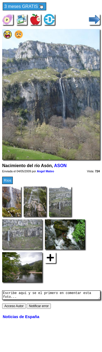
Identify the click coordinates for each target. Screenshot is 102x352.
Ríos (7, 180)
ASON (60, 165)
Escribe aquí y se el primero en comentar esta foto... (51, 295)
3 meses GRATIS (24, 6)
